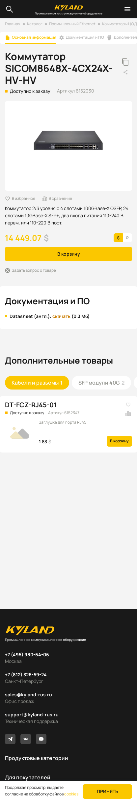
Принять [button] (107, 791)
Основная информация (34, 37)
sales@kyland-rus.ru (28, 694)
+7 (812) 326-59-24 (26, 674)
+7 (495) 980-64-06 (27, 654)
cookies (71, 794)
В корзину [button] (68, 254)
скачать (61, 316)
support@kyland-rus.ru (32, 714)
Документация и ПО (85, 37)
